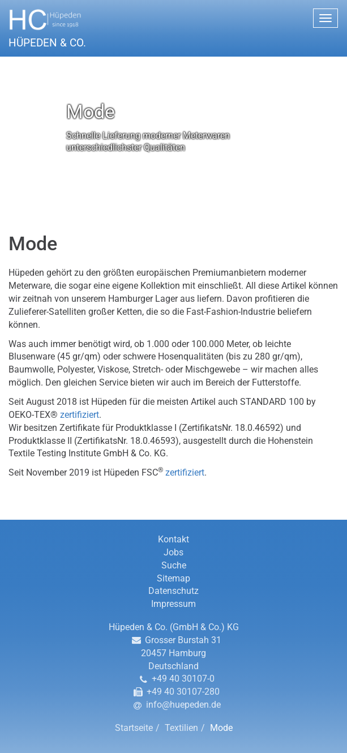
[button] (173, 28)
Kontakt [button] (173, 539)
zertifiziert (79, 414)
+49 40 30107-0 (183, 678)
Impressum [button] (173, 603)
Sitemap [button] (173, 578)
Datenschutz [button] (173, 590)
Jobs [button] (173, 552)
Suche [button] (173, 565)
